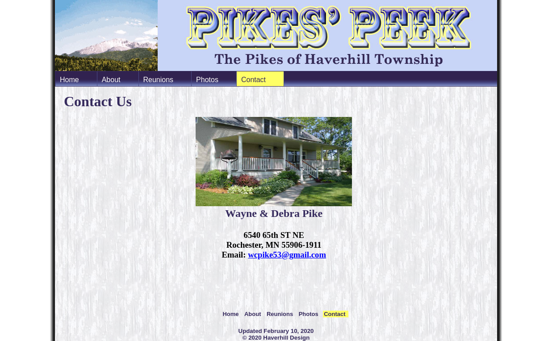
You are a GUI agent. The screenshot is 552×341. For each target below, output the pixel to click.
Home (69, 79)
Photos (207, 79)
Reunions (158, 79)
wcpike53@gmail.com (287, 254)
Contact (253, 79)
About (111, 79)
